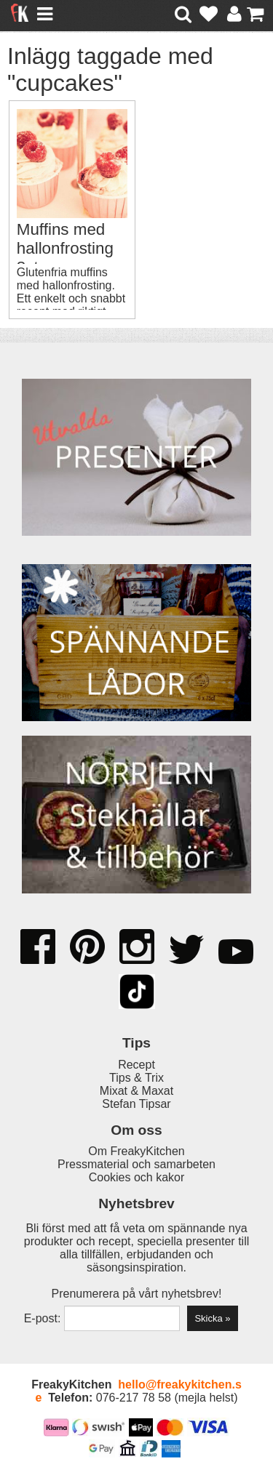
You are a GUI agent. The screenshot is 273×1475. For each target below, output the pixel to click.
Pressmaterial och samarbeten (136, 1164)
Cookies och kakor (137, 1177)
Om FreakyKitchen (136, 1151)
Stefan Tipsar (136, 1104)
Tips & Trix (136, 1078)
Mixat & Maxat (136, 1091)
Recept (136, 1064)
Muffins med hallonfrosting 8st (65, 248)
